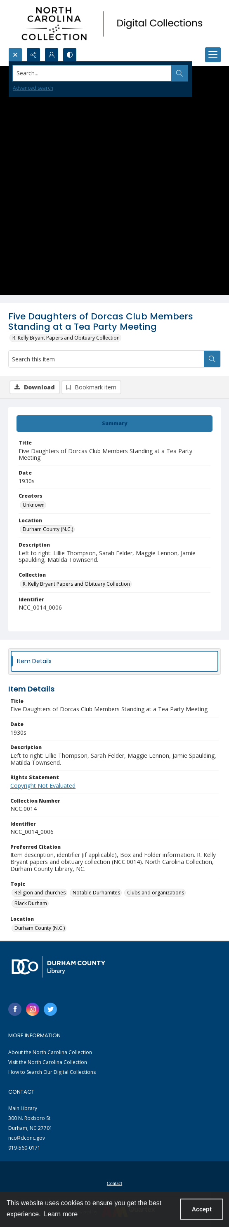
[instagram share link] (32, 1009)
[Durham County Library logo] (58, 967)
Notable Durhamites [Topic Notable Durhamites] (96, 892)
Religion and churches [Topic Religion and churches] (40, 892)
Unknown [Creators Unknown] (34, 504)
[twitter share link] (50, 1009)
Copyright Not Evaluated (43, 785)
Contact (114, 1183)
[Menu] (213, 54)
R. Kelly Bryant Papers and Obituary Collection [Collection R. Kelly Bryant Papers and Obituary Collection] (76, 583)
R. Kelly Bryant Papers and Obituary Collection (66, 337)
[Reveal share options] (33, 54)
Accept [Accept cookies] (202, 1209)
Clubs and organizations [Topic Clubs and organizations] (155, 892)
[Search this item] (106, 359)
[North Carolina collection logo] (114, 24)
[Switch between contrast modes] (69, 54)
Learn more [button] (61, 1214)
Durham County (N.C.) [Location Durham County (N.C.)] (48, 529)
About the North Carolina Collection (50, 1052)
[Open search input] (15, 54)
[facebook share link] (14, 1009)
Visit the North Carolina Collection (47, 1062)
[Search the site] (92, 73)
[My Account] (51, 54)
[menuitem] (114, 1182)
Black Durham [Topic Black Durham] (30, 903)
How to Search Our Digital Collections (52, 1072)
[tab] (114, 423)
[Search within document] (212, 359)
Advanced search (33, 87)
